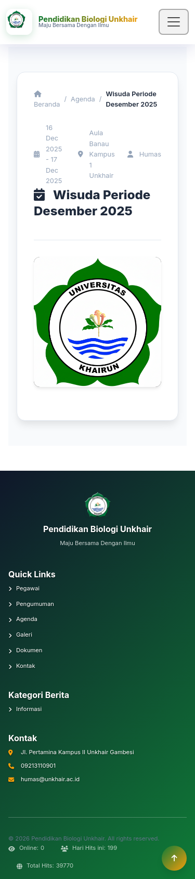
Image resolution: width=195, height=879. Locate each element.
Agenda (83, 99)
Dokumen (25, 650)
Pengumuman (31, 603)
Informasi (25, 709)
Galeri (20, 634)
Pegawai (24, 588)
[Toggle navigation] (174, 22)
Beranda (47, 99)
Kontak (21, 665)
